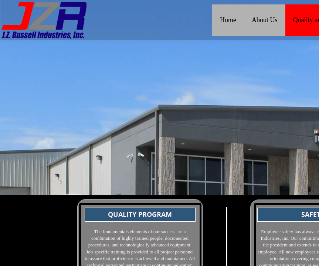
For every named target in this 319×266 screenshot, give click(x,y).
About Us (265, 20)
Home (228, 20)
